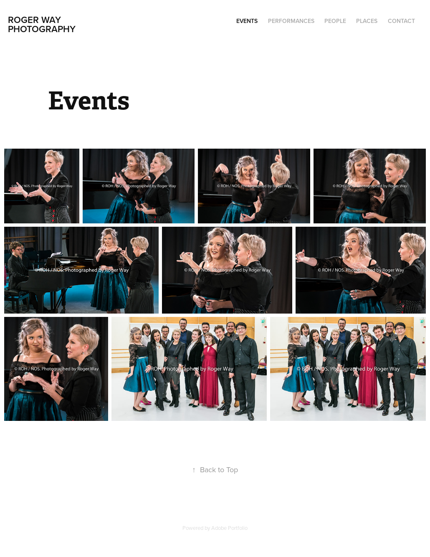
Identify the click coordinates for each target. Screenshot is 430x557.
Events (247, 21)
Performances (291, 21)
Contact (401, 21)
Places (366, 21)
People (335, 21)
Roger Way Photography (42, 24)
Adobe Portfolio (229, 528)
